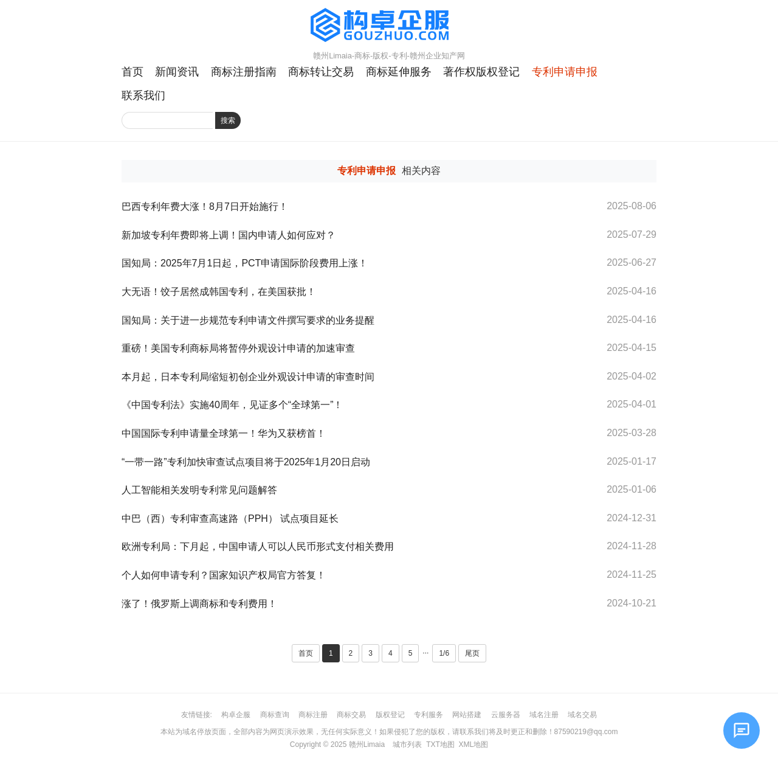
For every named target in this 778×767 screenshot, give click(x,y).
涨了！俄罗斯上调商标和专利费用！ (204, 604)
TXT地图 (440, 744)
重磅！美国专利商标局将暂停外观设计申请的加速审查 (238, 348)
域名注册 (544, 714)
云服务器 (505, 714)
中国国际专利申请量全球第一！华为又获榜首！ (224, 433)
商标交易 (351, 714)
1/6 (444, 653)
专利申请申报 (564, 72)
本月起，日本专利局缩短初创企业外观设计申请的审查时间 (248, 377)
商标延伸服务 (399, 72)
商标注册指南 (244, 72)
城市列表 (407, 744)
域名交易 (582, 714)
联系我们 (143, 95)
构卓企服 (235, 714)
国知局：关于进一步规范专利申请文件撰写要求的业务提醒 (248, 320)
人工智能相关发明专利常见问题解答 (199, 490)
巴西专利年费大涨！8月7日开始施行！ (205, 206)
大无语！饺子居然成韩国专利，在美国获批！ (219, 291)
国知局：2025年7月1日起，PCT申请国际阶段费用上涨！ (245, 263)
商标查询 (274, 714)
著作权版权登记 (481, 72)
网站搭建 (466, 714)
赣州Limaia (367, 744)
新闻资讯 (177, 72)
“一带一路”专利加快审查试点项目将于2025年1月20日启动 (246, 462)
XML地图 (473, 744)
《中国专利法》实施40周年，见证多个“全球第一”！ (232, 405)
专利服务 (428, 714)
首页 (132, 72)
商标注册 (313, 714)
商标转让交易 (321, 72)
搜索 (228, 120)
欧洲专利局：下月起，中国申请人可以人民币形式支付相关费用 (258, 546)
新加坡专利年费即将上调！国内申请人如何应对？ (229, 235)
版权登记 (390, 714)
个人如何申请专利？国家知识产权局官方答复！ (224, 575)
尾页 (472, 653)
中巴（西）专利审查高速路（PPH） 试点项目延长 (230, 518)
